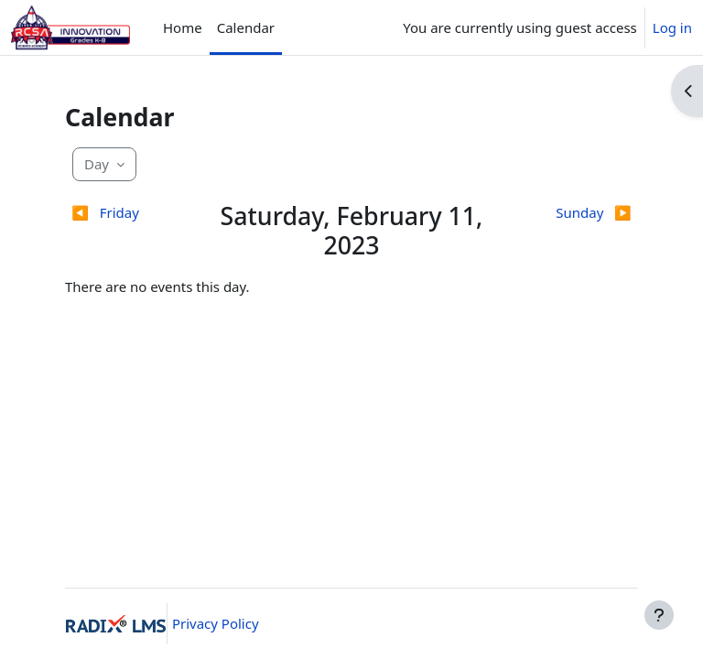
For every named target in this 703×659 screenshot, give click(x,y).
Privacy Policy (215, 623)
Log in (672, 27)
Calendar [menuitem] (246, 27)
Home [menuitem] (182, 27)
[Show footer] (659, 615)
